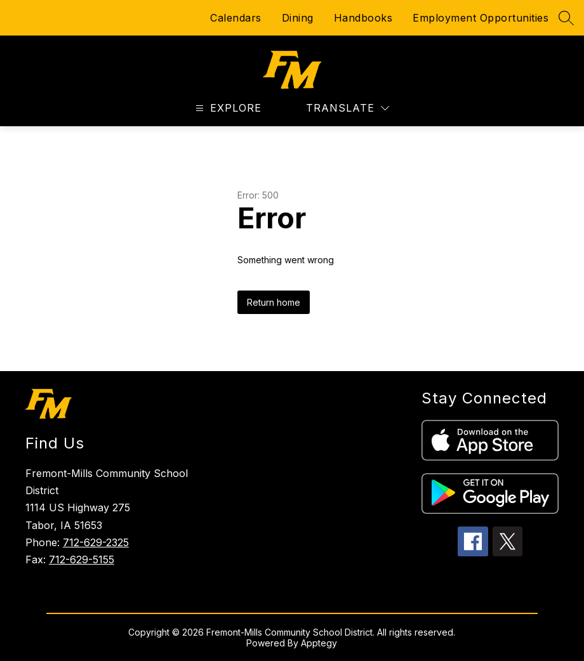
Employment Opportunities (480, 17)
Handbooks (363, 17)
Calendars (236, 17)
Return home (273, 302)
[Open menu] (227, 108)
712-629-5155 (81, 559)
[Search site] (566, 17)
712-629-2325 (96, 542)
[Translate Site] (347, 108)
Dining (298, 17)
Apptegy (319, 643)
